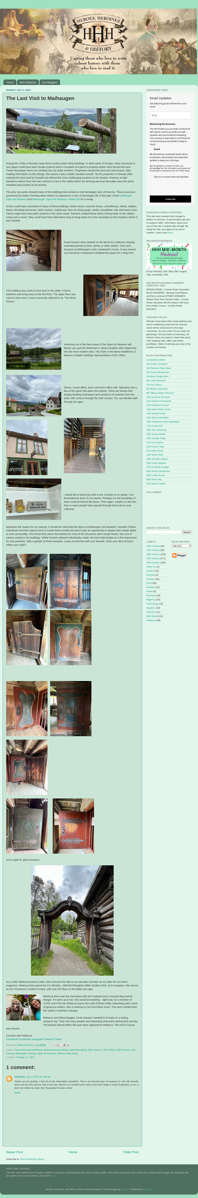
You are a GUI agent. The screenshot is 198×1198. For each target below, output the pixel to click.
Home (10, 82)
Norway (32, 1053)
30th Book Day (154, 479)
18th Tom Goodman (156, 430)
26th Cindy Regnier (156, 463)
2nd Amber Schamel (156, 364)
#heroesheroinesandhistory (28, 1050)
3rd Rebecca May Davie (158, 368)
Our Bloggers (49, 82)
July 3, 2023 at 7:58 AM (38, 1076)
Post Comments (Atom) (32, 1159)
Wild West (151, 616)
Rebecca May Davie (67, 1053)
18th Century (123, 1050)
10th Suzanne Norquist (158, 397)
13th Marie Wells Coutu (158, 409)
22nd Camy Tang (155, 446)
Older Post (131, 1152)
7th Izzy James (154, 384)
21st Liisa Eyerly (154, 442)
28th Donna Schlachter (158, 471)
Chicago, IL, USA (25, 1057)
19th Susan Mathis (156, 434)
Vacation (150, 608)
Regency (150, 599)
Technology (152, 603)
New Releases (28, 82)
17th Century (108, 1050)
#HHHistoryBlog (78, 1050)
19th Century (153, 558)
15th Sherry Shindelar (157, 417)
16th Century (94, 1050)
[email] (170, 115)
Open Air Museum (46, 1053)
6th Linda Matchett (155, 380)
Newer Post (14, 1152)
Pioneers (150, 595)
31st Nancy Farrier (155, 483)
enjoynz (126, 1189)
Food (149, 583)
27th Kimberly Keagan (157, 467)
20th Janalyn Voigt (155, 438)
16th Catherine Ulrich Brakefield (162, 421)
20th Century (153, 562)
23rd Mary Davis (154, 450)
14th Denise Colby (155, 413)
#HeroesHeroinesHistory (56, 1050)
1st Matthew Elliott (155, 360)
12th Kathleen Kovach (157, 405)
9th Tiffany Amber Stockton (160, 393)
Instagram (37, 1039)
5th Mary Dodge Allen (157, 376)
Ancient (150, 571)
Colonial (150, 575)
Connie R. (19, 1076)
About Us (151, 566)
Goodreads (24, 1039)
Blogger (148, 1189)
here (170, 232)
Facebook (11, 1039)
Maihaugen (21, 1053)
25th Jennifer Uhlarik (157, 459)
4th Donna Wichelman (157, 372)
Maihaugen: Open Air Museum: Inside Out (56, 199)
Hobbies (150, 587)
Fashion (150, 579)
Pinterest (49, 1039)
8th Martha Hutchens (157, 388)
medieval (151, 620)
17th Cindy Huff (154, 426)
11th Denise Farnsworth (158, 401)
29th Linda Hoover (155, 475)
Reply (17, 1092)
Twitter (58, 1039)
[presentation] (167, 187)
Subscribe (170, 199)
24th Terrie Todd (154, 455)
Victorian (150, 612)
